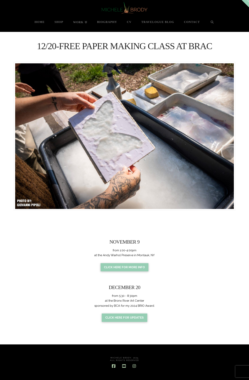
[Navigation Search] (212, 24)
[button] (245, 3)
